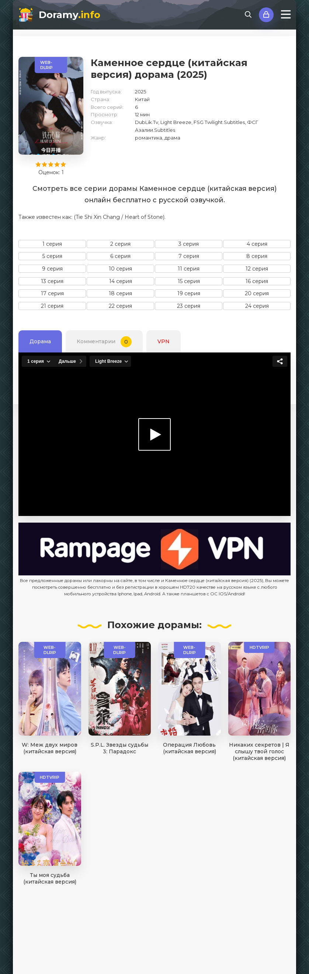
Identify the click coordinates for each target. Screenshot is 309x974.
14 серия (120, 281)
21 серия (52, 306)
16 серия (257, 281)
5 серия (52, 256)
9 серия (52, 268)
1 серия (52, 244)
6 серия (120, 256)
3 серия (188, 244)
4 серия (257, 244)
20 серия (257, 293)
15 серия (189, 281)
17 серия (52, 293)
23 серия (188, 306)
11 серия (188, 268)
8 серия (256, 256)
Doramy (69, 15)
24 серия (257, 306)
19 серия (188, 293)
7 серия (188, 256)
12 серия (257, 268)
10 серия (120, 268)
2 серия (120, 244)
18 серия (120, 293)
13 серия (52, 281)
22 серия (120, 306)
